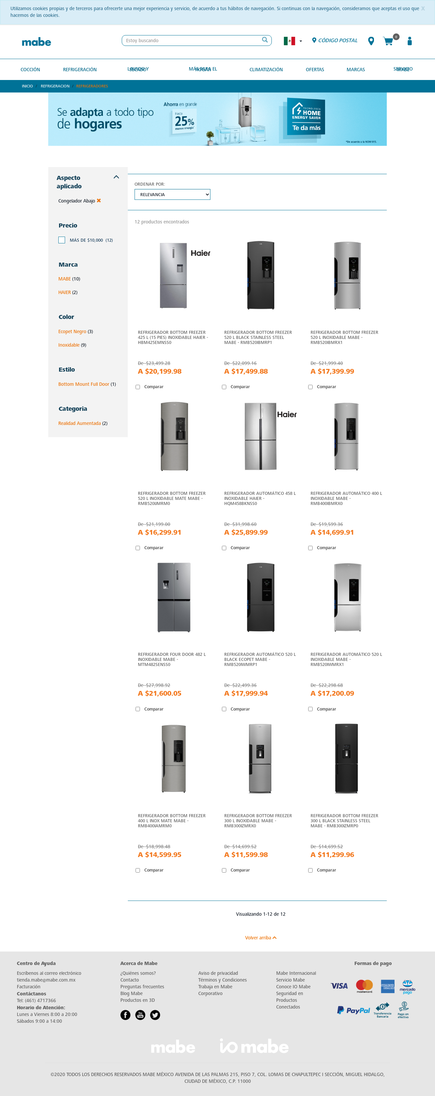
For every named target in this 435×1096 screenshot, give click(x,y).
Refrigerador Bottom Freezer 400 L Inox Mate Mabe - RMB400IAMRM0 (172, 820)
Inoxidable (69, 344)
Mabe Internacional (296, 972)
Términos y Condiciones (222, 979)
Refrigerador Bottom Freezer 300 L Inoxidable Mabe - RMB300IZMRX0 (258, 820)
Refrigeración (81, 69)
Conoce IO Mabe (293, 986)
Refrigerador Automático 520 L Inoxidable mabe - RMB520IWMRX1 (346, 659)
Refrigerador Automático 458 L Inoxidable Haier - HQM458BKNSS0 (260, 498)
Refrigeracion (55, 85)
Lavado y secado (140, 69)
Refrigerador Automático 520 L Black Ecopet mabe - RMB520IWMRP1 (260, 659)
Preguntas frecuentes (142, 986)
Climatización (265, 69)
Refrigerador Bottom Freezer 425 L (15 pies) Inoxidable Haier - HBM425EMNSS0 (173, 336)
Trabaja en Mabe (215, 986)
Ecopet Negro (72, 331)
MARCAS (353, 69)
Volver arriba (261, 937)
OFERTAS (313, 69)
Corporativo (210, 993)
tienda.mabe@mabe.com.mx (46, 979)
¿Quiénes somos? (138, 972)
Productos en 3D (137, 1000)
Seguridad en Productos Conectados (289, 1000)
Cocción (32, 69)
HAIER (64, 292)
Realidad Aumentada (79, 422)
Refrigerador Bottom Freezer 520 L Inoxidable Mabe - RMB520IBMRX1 (344, 336)
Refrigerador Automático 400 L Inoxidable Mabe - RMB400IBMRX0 (346, 498)
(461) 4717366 (40, 1000)
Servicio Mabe (400, 69)
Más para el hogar (204, 69)
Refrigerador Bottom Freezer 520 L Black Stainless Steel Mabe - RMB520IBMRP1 (258, 336)
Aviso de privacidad (218, 972)
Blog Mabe (131, 993)
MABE (64, 278)
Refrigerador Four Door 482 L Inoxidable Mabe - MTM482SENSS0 (172, 659)
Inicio (27, 85)
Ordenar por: (150, 183)
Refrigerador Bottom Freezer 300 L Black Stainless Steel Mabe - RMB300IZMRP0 (344, 820)
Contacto (129, 979)
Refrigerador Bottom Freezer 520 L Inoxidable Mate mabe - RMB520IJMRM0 (172, 498)
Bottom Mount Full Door (83, 383)
